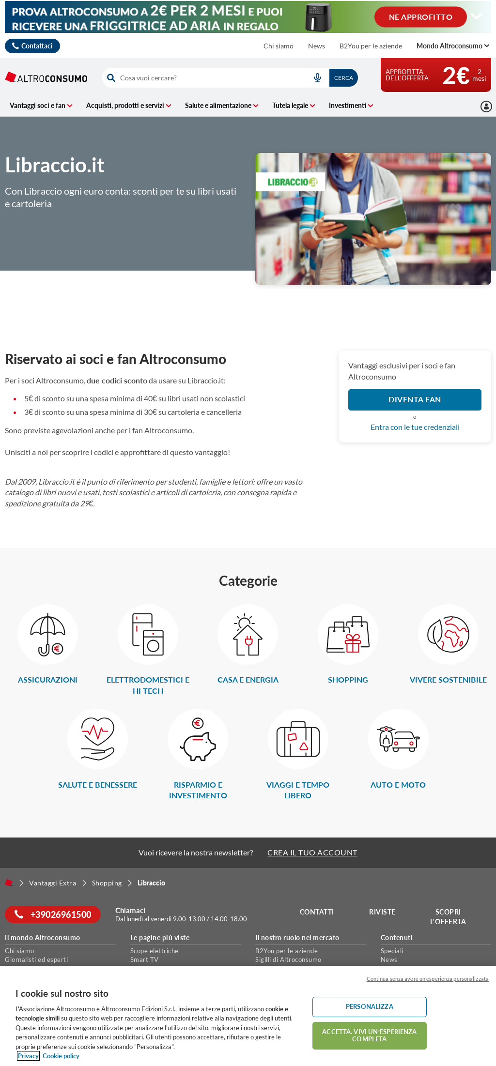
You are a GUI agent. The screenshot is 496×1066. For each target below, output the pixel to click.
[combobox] (230, 78)
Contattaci (37, 46)
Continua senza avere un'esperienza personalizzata (428, 978)
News (316, 46)
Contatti (317, 912)
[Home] (9, 882)
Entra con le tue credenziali (415, 426)
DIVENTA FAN (414, 399)
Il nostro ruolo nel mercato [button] (297, 938)
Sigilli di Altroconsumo (288, 959)
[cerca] (202, 78)
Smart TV (144, 959)
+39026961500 (53, 914)
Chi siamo (279, 46)
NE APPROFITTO (421, 16)
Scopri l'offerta (448, 917)
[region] (248, 1016)
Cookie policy (61, 1056)
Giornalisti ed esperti (36, 959)
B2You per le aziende (371, 46)
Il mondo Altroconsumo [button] (42, 938)
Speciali (392, 951)
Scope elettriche (154, 951)
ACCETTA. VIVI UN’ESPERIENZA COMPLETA (369, 1035)
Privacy (28, 1056)
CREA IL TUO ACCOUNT (312, 852)
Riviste (383, 912)
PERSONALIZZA (369, 1006)
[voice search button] (318, 78)
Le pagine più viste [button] (160, 938)
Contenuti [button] (397, 938)
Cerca (343, 77)
